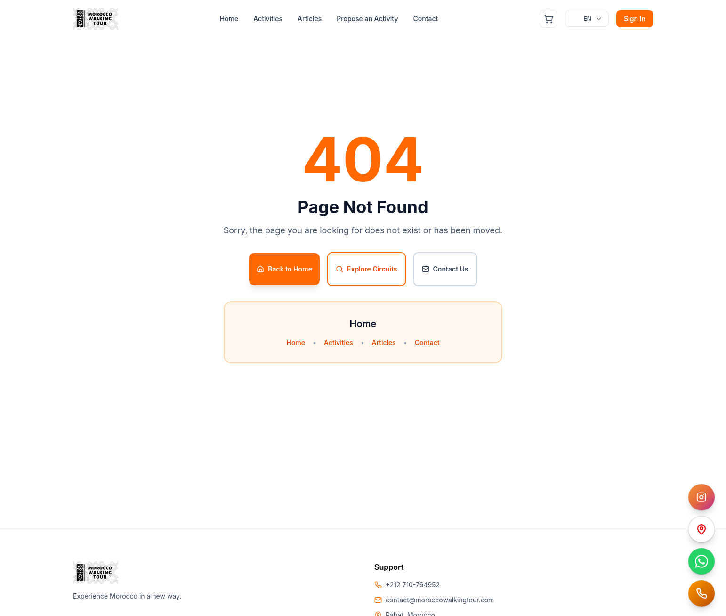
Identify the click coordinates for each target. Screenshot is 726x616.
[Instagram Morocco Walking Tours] (701, 497)
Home (229, 19)
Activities (267, 19)
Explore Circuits (366, 269)
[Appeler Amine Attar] (701, 593)
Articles (310, 19)
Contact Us (445, 269)
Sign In (634, 19)
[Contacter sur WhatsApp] (701, 561)
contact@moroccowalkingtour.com (440, 600)
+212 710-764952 (413, 585)
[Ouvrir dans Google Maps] (701, 529)
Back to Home (284, 269)
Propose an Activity (367, 19)
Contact (425, 19)
